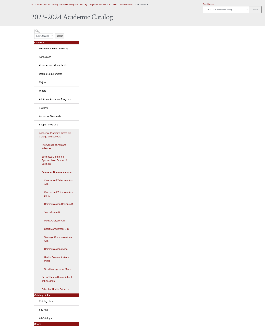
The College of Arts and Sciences (54, 147)
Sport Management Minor (57, 269)
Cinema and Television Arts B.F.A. (58, 194)
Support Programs (48, 124)
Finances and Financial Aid (53, 65)
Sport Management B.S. (56, 229)
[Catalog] (226, 9)
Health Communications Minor (56, 259)
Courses (43, 107)
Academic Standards (50, 116)
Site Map (43, 309)
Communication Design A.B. (59, 204)
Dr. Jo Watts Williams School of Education (57, 279)
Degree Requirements (50, 74)
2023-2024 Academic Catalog (44, 4)
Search (59, 36)
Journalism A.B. (52, 212)
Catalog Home (46, 301)
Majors (42, 82)
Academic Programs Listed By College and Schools (83, 4)
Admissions (45, 57)
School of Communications (121, 4)
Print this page (208, 4)
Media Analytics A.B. (55, 220)
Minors (42, 90)
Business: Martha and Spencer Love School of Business (54, 160)
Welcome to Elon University (53, 48)
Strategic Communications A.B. (58, 239)
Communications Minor (56, 249)
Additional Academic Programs (55, 99)
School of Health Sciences (55, 289)
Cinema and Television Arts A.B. (58, 182)
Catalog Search (40, 30)
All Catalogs (45, 318)
